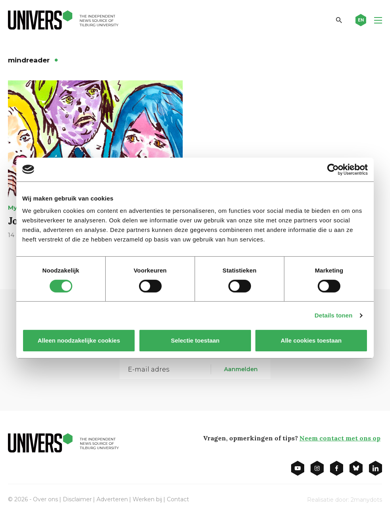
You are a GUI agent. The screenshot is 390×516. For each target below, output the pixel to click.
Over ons (45, 499)
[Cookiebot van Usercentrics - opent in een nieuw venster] (333, 169)
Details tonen (333, 315)
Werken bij (147, 499)
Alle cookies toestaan (311, 340)
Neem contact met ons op (339, 438)
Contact (178, 499)
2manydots (366, 499)
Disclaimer (77, 499)
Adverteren (112, 499)
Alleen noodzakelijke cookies (79, 340)
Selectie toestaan (195, 340)
